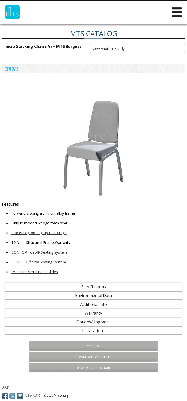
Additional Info (93, 304)
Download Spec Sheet (93, 357)
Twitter (12, 396)
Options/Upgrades (93, 322)
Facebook (5, 396)
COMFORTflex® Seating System (38, 261)
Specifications (93, 286)
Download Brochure (93, 367)
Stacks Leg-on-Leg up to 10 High (39, 232)
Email (20, 396)
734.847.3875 (33, 395)
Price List (93, 346)
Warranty (93, 313)
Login (6, 387)
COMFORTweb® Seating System (39, 252)
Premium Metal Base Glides (34, 271)
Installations (93, 330)
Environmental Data (93, 295)
